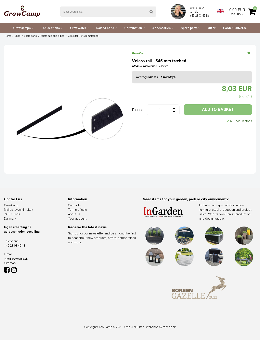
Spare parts (190, 28)
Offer (212, 28)
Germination (134, 28)
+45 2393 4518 (199, 15)
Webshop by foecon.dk (161, 327)
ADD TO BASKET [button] (218, 109)
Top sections (52, 28)
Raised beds (106, 28)
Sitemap (10, 263)
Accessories (162, 28)
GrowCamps (23, 28)
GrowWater (79, 28)
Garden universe (235, 28)
